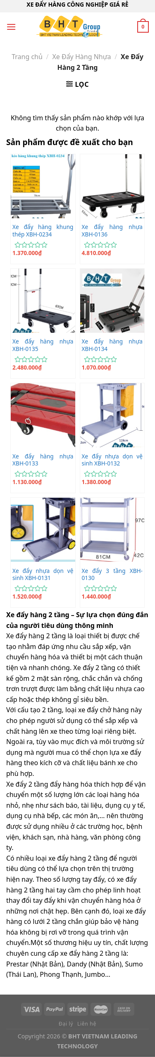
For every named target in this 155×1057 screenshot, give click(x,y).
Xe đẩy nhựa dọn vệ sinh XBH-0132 (112, 460)
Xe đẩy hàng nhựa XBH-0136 (112, 230)
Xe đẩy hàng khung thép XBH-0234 (42, 230)
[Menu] (11, 27)
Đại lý (66, 1023)
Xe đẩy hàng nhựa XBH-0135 (42, 345)
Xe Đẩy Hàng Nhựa (81, 56)
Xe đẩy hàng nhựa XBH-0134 (112, 345)
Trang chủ (27, 56)
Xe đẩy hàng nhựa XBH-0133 (42, 460)
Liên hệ (86, 1023)
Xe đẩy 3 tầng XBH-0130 (112, 574)
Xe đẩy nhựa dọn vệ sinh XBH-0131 (42, 574)
